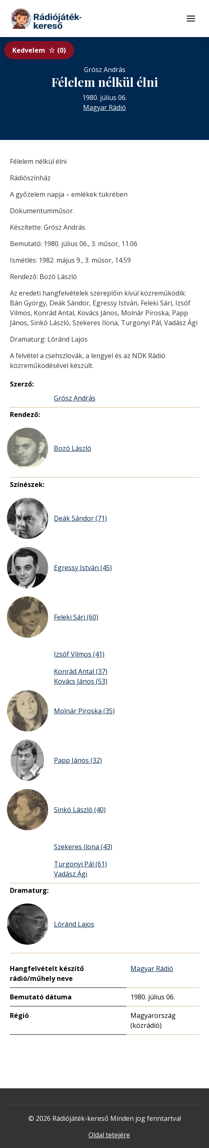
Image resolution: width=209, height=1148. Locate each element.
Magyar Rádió (104, 107)
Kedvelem (39, 50)
